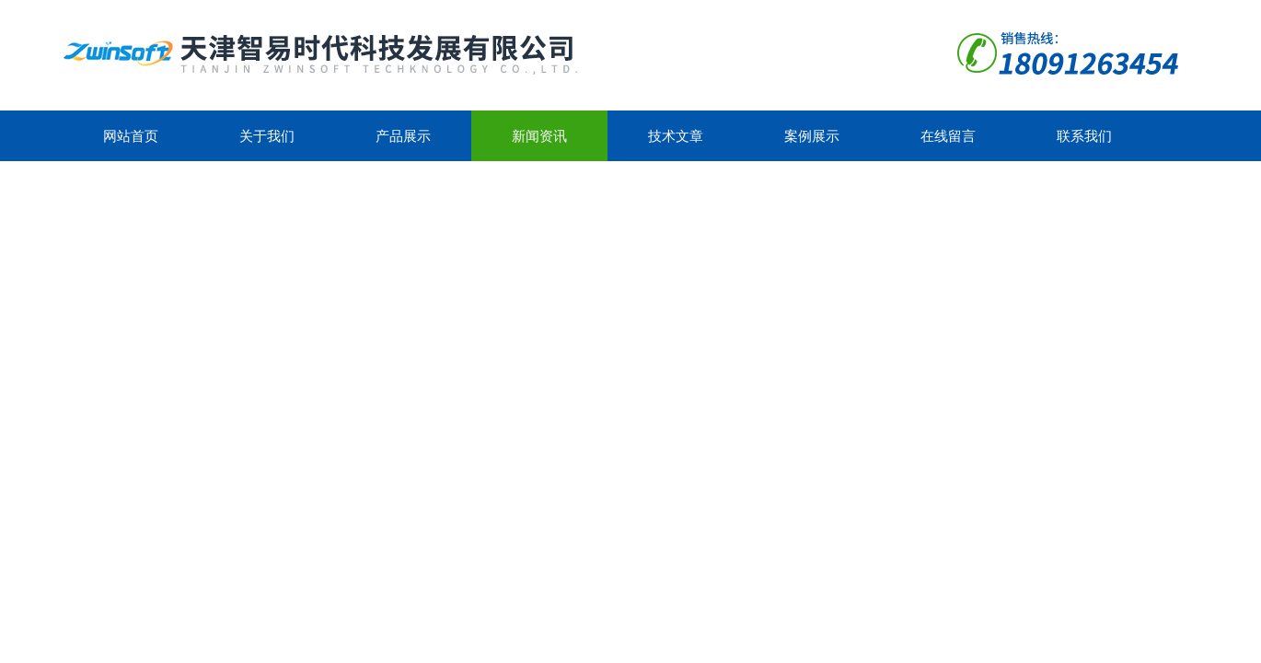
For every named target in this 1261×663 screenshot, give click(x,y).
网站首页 (130, 136)
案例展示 (811, 136)
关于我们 (267, 136)
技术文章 (675, 136)
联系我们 (1084, 136)
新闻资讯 (539, 136)
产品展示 (403, 136)
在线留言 (948, 136)
